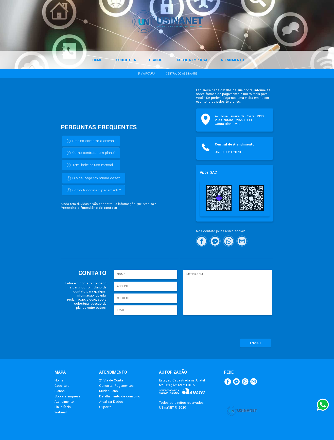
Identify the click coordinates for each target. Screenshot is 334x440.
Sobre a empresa (67, 396)
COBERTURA (126, 60)
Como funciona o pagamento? (93, 190)
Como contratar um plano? (91, 152)
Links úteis (63, 407)
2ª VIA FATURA (146, 74)
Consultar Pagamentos (116, 385)
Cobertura (62, 385)
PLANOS (155, 60)
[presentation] (220, 326)
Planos (60, 391)
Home (59, 380)
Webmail (61, 412)
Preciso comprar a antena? (91, 140)
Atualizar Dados (111, 401)
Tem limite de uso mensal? (90, 165)
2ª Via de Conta (111, 380)
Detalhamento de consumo (119, 396)
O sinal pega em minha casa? (93, 178)
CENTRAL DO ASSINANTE (181, 74)
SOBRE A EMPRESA (192, 60)
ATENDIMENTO (232, 60)
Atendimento (64, 401)
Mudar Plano (108, 391)
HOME (97, 60)
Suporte (105, 407)
